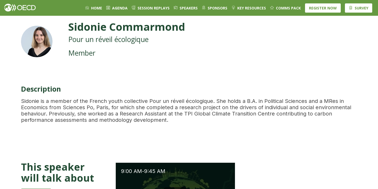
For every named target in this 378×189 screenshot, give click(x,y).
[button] (323, 8)
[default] (214, 8)
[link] (93, 8)
